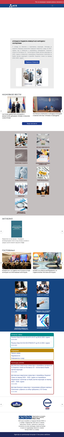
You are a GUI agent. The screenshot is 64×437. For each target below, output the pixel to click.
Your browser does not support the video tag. (32, 19)
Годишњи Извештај (32, 62)
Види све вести (32, 123)
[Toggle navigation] (52, 5)
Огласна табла (16, 335)
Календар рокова (17, 363)
